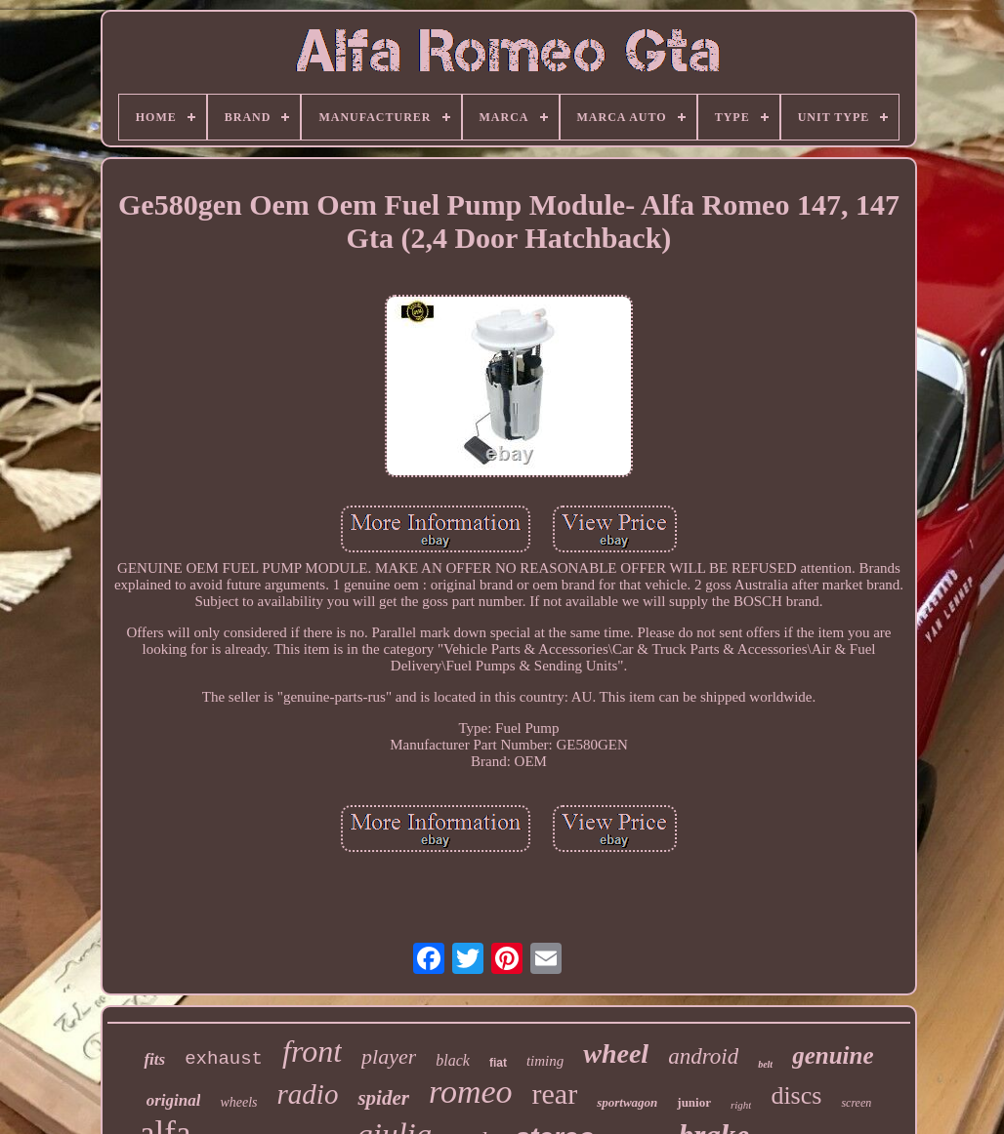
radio (308, 1094)
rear (555, 1093)
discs (796, 1095)
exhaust (224, 1059)
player (388, 1056)
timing (545, 1061)
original (173, 1100)
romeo (471, 1091)
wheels (238, 1102)
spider (383, 1098)
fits (154, 1059)
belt (765, 1064)
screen (856, 1103)
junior (694, 1102)
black (453, 1060)
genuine (832, 1055)
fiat (498, 1063)
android (703, 1056)
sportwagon (627, 1102)
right (741, 1105)
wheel (615, 1053)
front (312, 1051)
